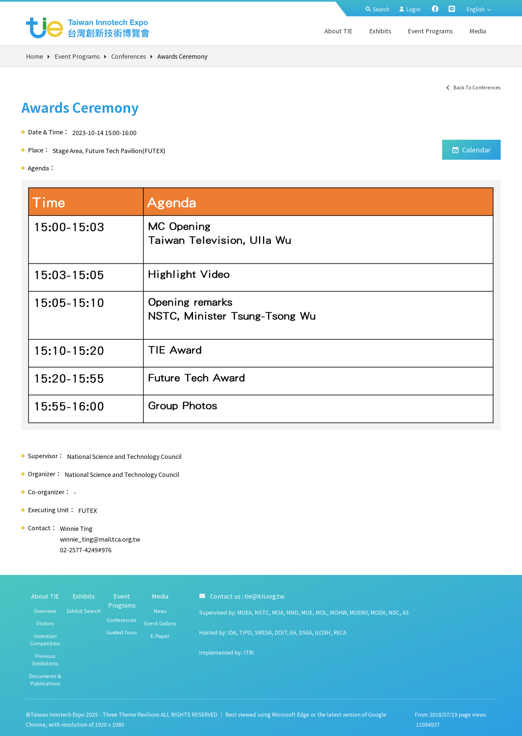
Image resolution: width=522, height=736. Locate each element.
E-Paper (159, 635)
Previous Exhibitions (45, 659)
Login (409, 9)
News (160, 610)
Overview (45, 610)
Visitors (45, 623)
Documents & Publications (45, 679)
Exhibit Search (84, 610)
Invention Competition (45, 639)
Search (377, 9)
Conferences (128, 56)
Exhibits (380, 30)
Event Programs (430, 30)
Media (477, 30)
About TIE (339, 30)
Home (34, 56)
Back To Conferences (473, 87)
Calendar (471, 149)
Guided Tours (121, 632)
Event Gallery (160, 623)
